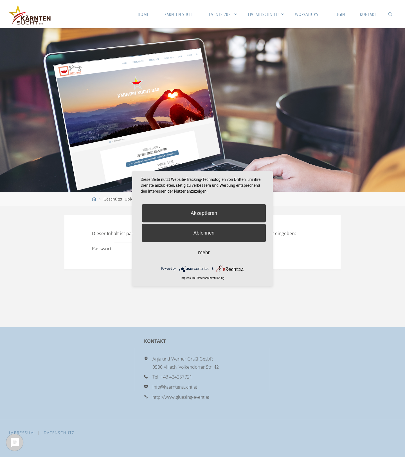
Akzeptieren (204, 213)
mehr (204, 252)
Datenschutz (59, 432)
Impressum (21, 432)
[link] (390, 14)
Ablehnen (203, 233)
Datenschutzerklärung (210, 278)
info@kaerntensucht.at (174, 387)
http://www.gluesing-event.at (180, 397)
